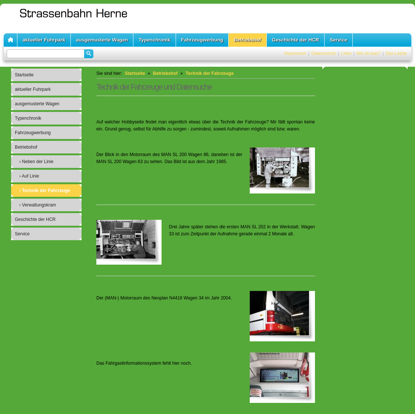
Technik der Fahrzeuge (210, 73)
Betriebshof (247, 40)
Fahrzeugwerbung (202, 40)
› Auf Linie (29, 176)
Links (346, 53)
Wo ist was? (368, 53)
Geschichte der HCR (295, 40)
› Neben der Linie (36, 161)
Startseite (24, 74)
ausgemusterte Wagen (102, 40)
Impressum (295, 53)
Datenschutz (323, 53)
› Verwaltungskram (37, 205)
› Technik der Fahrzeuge (44, 190)
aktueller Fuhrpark (44, 40)
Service (338, 40)
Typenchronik (154, 40)
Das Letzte (396, 53)
